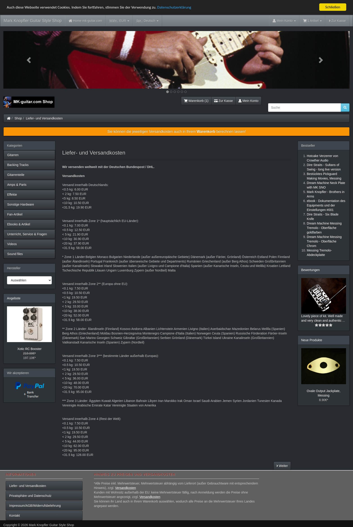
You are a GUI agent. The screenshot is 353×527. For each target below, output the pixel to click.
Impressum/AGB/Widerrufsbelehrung (35, 505)
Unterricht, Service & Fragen (27, 234)
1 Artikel (312, 20)
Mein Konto (248, 101)
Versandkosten (125, 488)
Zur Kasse (337, 20)
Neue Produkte (311, 340)
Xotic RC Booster (29, 349)
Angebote (13, 298)
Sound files (15, 254)
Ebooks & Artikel (18, 224)
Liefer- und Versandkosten (44, 118)
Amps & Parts (17, 184)
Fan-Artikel (15, 214)
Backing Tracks (18, 165)
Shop (18, 118)
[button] (29, 60)
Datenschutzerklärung (174, 7)
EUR (119, 21)
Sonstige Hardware (20, 204)
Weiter (282, 466)
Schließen (332, 7)
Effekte (12, 194)
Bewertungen (310, 270)
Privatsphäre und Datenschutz (30, 496)
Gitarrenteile (15, 175)
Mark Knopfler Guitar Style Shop (33, 20)
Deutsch (147, 21)
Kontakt (14, 515)
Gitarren (13, 155)
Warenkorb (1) (196, 101)
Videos (12, 244)
